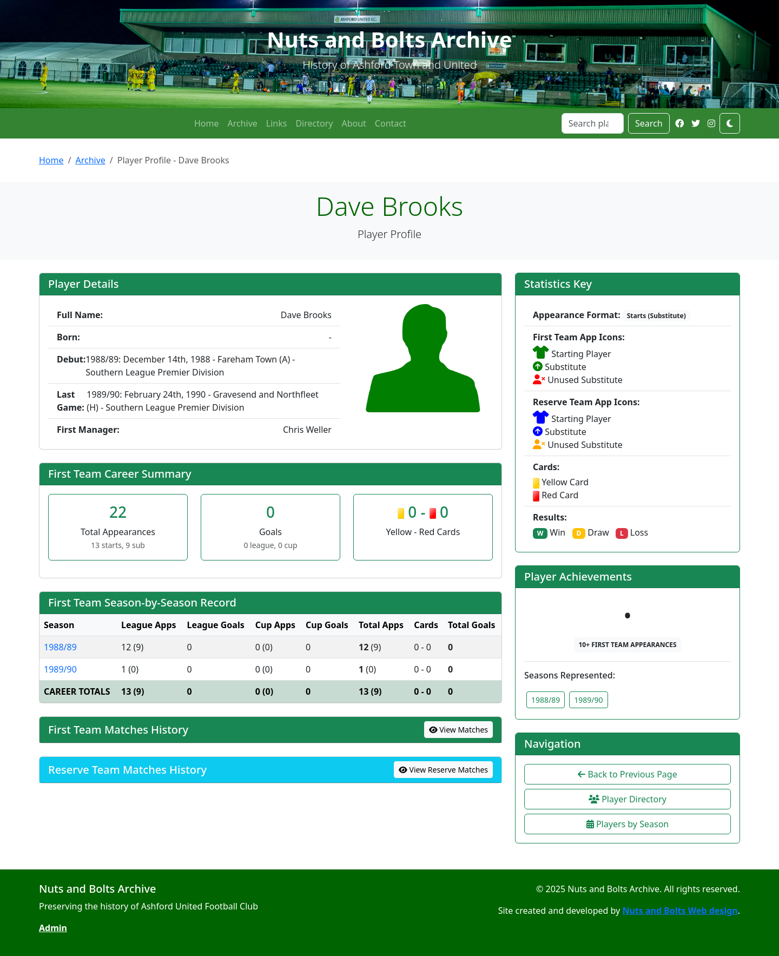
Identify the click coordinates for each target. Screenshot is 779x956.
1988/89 (60, 647)
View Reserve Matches (443, 769)
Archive (242, 123)
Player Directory (627, 799)
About (353, 123)
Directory (314, 123)
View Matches (458, 729)
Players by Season (627, 824)
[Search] (593, 123)
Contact (390, 123)
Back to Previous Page (627, 774)
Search (649, 123)
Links (276, 123)
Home (206, 123)
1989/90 (60, 669)
